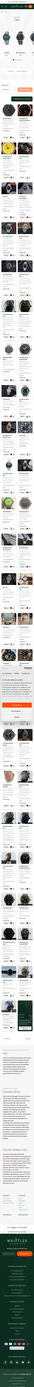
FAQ (17, 1331)
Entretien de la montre (17, 1328)
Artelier (20, 1203)
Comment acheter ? (17, 1271)
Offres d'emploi (17, 1312)
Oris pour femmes (8, 1203)
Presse (17, 1315)
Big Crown (21, 1205)
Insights (17, 1306)
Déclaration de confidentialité (17, 1381)
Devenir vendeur (17, 1293)
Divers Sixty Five (23, 1210)
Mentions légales (17, 1318)
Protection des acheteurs (17, 1277)
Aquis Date (9, 1163)
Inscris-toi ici (25, 1253)
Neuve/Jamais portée (23, 71)
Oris (6, 11)
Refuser (17, 717)
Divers (20, 1207)
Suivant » (28, 1039)
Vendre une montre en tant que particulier (17, 1296)
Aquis (20, 1199)
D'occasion (11, 71)
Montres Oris (6, 1199)
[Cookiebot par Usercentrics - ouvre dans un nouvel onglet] (24, 668)
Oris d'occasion (7, 1201)
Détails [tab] (16, 673)
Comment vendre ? (17, 1290)
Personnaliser (17, 711)
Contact (17, 1334)
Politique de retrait (17, 1384)
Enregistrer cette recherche (22, 99)
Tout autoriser (17, 705)
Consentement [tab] (7, 673)
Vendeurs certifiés (17, 1274)
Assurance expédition (17, 1280)
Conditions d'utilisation (17, 1378)
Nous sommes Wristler (17, 1309)
